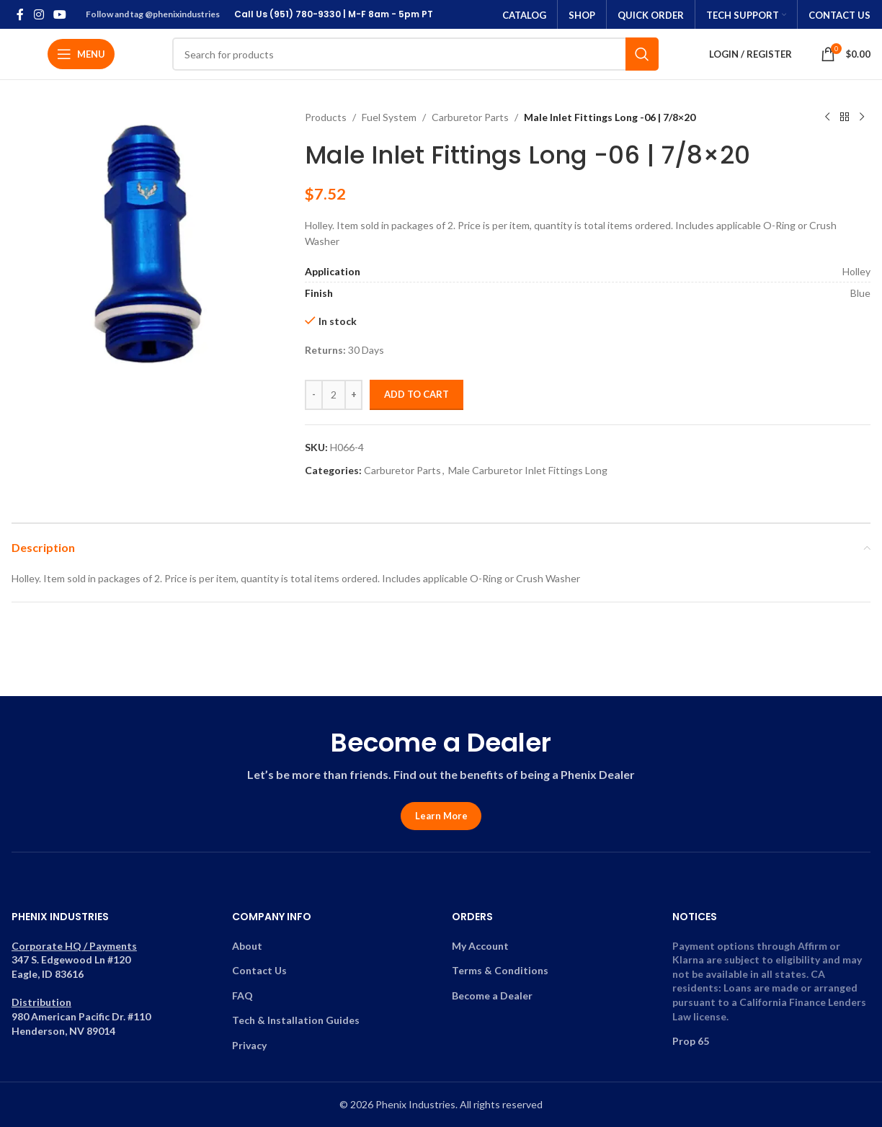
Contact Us (259, 970)
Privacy (249, 1045)
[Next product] (861, 117)
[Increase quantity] (353, 395)
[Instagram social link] (38, 14)
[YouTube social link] (59, 14)
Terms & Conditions (500, 970)
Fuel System (389, 117)
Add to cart (416, 394)
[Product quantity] (333, 395)
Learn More (441, 815)
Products (326, 117)
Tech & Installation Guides (296, 1020)
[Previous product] (827, 117)
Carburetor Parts (470, 117)
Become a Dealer (492, 995)
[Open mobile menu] (81, 54)
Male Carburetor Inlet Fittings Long (527, 470)
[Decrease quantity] (314, 395)
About (247, 946)
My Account (480, 946)
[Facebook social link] (20, 14)
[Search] (415, 54)
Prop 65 (690, 1041)
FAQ (242, 995)
